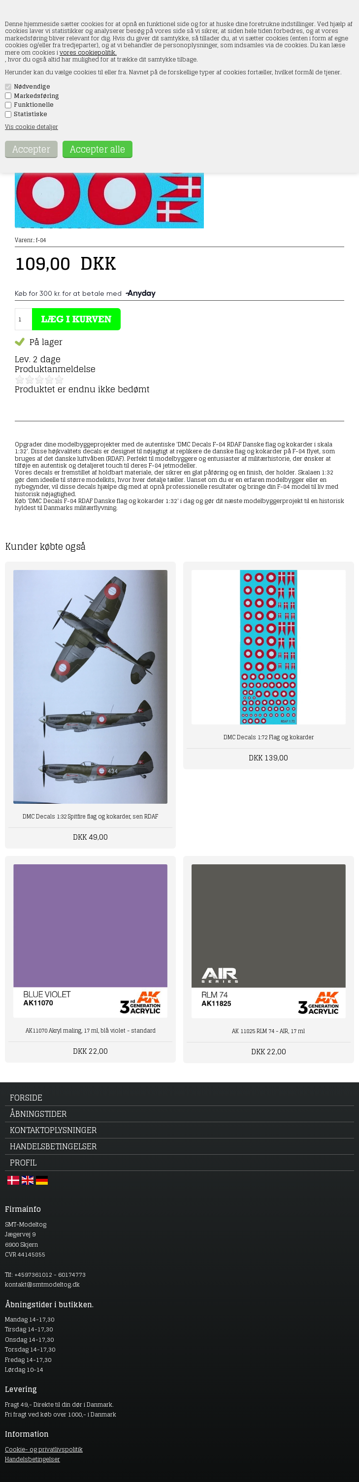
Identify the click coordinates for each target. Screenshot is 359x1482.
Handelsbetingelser (53, 1146)
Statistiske (30, 114)
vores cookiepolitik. (88, 52)
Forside (26, 1097)
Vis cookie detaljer (31, 127)
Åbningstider (38, 1114)
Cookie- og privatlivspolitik (44, 1449)
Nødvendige (32, 86)
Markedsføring (36, 96)
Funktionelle (34, 104)
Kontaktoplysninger (53, 1130)
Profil (23, 1162)
